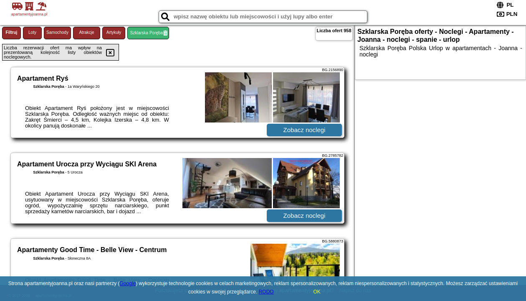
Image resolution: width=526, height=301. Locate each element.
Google (128, 283)
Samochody (57, 32)
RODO (266, 292)
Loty (32, 32)
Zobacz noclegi (304, 129)
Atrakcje (86, 32)
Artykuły (113, 32)
